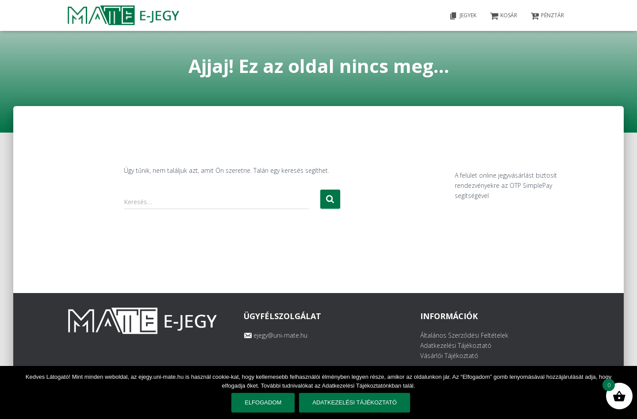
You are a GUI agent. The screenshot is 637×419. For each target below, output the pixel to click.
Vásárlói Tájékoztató (449, 355)
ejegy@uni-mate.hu (280, 335)
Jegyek (462, 15)
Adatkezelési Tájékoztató (455, 345)
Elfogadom (263, 402)
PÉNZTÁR (547, 15)
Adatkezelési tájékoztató (354, 402)
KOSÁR (503, 15)
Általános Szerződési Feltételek (464, 335)
